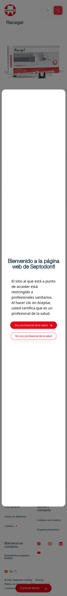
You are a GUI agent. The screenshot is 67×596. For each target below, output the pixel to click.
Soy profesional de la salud (33, 325)
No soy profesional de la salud (33, 336)
